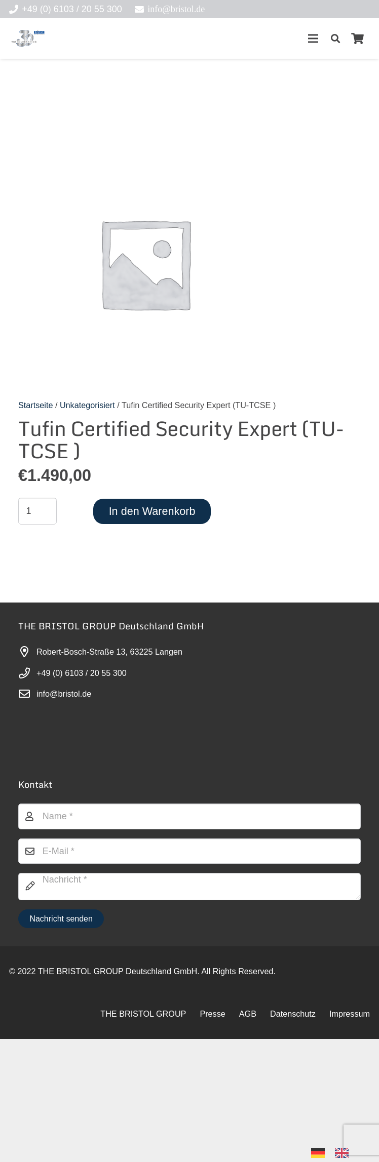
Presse (212, 1013)
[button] (335, 38)
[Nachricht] (189, 886)
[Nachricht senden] (61, 918)
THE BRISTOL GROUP (143, 1013)
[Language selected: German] (335, 1152)
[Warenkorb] (358, 38)
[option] (344, 1153)
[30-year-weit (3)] (27, 38)
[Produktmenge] (37, 511)
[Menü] (312, 38)
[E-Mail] (189, 851)
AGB (247, 1013)
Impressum (349, 1013)
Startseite (35, 405)
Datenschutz (293, 1013)
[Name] (189, 816)
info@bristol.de (63, 693)
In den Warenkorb (152, 511)
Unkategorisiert (87, 405)
